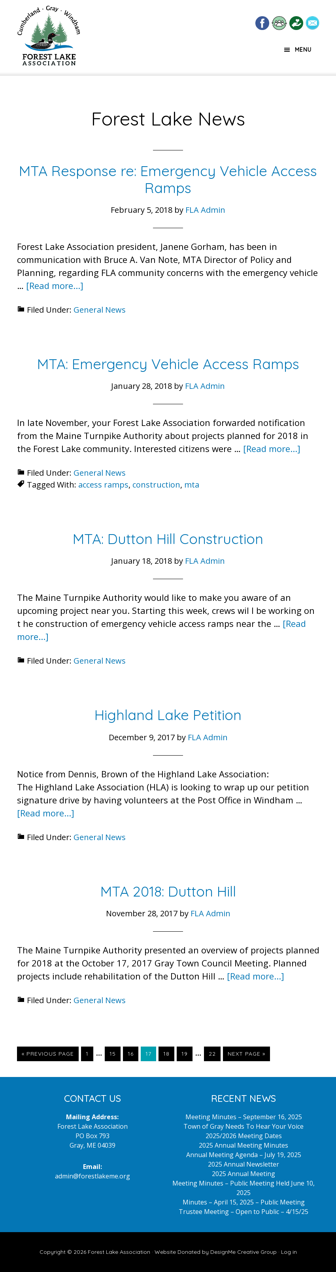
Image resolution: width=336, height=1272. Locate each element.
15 (115, 1053)
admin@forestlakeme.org (92, 1176)
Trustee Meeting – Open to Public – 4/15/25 (243, 1211)
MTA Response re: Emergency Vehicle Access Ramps (168, 179)
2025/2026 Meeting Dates (244, 1135)
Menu (303, 49)
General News (100, 309)
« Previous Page (48, 1055)
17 (150, 1053)
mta (191, 484)
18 (168, 1053)
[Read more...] (54, 285)
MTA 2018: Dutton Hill (168, 891)
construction (156, 484)
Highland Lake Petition (168, 715)
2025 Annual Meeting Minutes (243, 1145)
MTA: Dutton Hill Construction (168, 539)
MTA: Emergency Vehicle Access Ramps (168, 364)
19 (187, 1053)
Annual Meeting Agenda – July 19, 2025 (243, 1154)
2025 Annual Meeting (243, 1173)
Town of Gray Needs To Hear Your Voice (243, 1126)
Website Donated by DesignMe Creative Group (216, 1251)
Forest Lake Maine (48, 39)
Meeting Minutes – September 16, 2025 (243, 1117)
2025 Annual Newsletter (243, 1164)
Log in (289, 1251)
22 (214, 1053)
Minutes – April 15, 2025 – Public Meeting (244, 1202)
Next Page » (246, 1055)
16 (132, 1053)
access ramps (103, 484)
